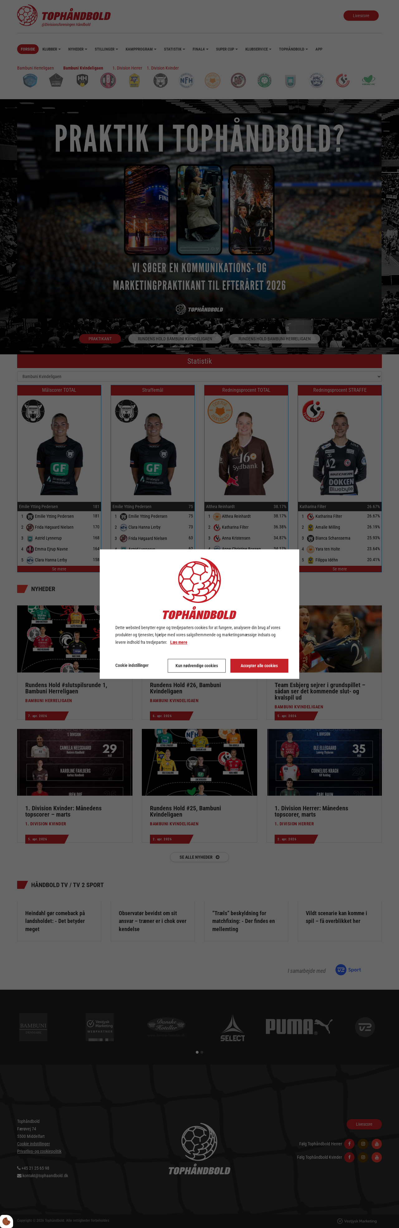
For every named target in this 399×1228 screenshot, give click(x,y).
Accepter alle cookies (259, 665)
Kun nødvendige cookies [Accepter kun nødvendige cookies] (196, 665)
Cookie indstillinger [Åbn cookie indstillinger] (132, 665)
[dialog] (199, 614)
